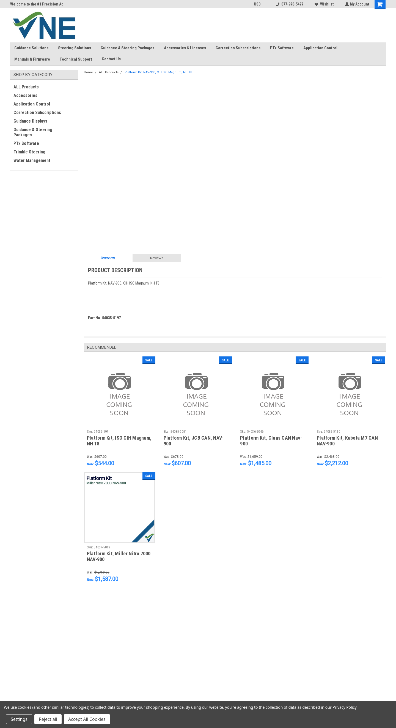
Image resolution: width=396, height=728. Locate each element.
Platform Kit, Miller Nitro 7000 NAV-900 (119, 556)
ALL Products (26, 87)
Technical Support (76, 59)
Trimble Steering (29, 152)
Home (88, 72)
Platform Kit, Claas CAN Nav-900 (271, 440)
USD (258, 4)
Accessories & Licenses (185, 47)
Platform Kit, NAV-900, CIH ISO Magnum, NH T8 (158, 72)
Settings (19, 719)
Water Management (31, 160)
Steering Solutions (74, 47)
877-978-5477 (289, 4)
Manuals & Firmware (32, 59)
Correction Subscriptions (238, 47)
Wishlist (323, 4)
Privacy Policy (344, 707)
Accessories (25, 95)
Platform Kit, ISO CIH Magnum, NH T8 (119, 440)
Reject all (48, 719)
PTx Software (282, 47)
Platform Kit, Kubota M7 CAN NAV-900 (347, 440)
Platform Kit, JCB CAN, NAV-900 (194, 440)
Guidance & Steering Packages (127, 47)
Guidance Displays (30, 121)
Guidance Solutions (31, 47)
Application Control (320, 47)
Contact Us (113, 59)
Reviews (156, 258)
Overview (108, 258)
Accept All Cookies (87, 719)
